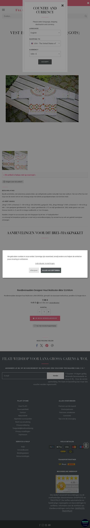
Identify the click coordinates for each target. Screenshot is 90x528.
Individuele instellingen (45, 263)
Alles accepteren (51, 270)
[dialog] (45, 264)
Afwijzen (34, 270)
